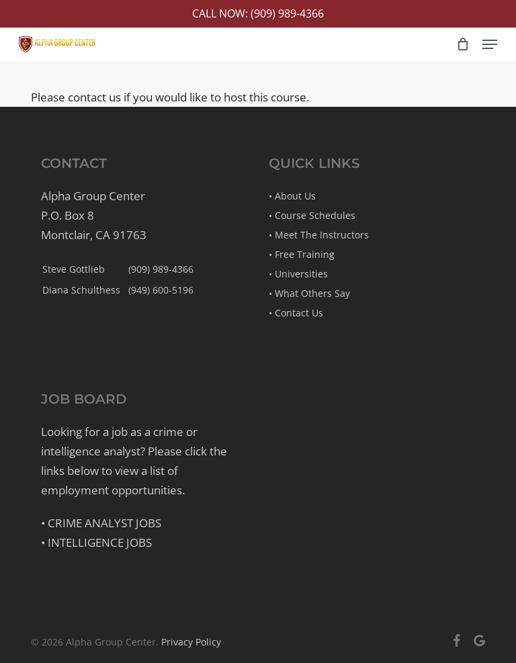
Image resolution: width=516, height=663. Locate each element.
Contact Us (299, 312)
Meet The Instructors (322, 234)
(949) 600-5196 (161, 289)
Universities (301, 273)
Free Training (305, 254)
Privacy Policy (191, 641)
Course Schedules (315, 215)
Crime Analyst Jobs (104, 523)
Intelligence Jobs (100, 542)
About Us (295, 195)
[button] (489, 44)
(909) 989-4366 (161, 269)
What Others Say (312, 293)
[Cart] (462, 44)
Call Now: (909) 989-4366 (258, 13)
